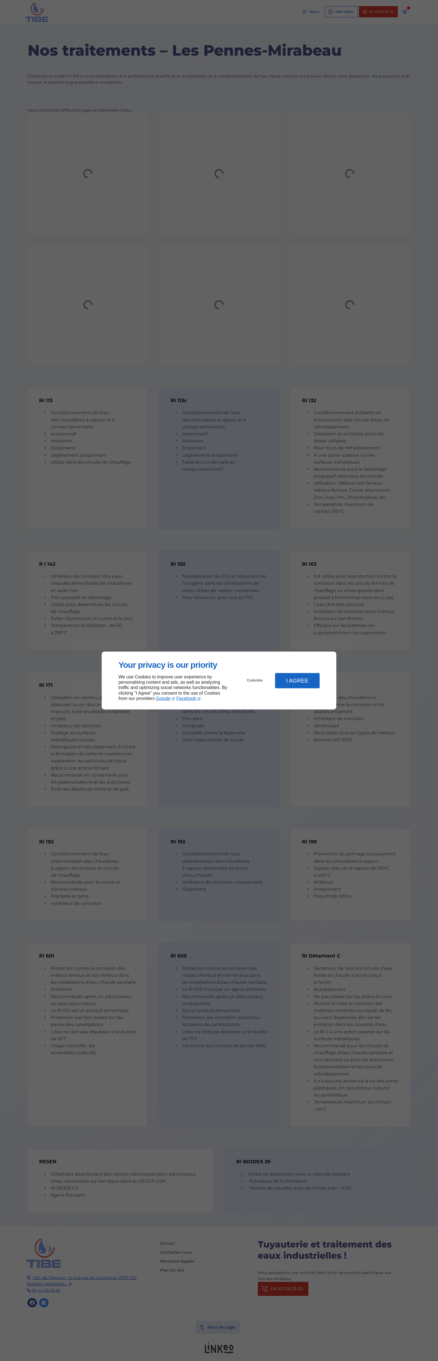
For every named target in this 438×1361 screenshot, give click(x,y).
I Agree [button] (297, 681)
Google (163, 698)
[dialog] (219, 680)
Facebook (186, 698)
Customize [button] (255, 680)
